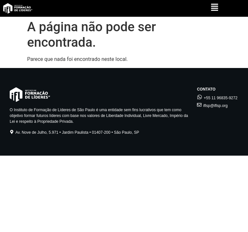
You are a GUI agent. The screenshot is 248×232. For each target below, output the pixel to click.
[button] (215, 8)
